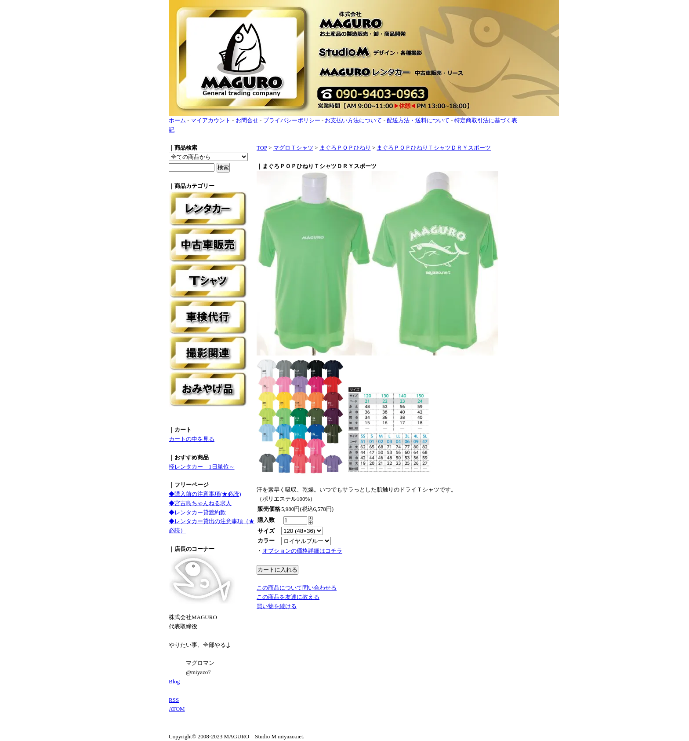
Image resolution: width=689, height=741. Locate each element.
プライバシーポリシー (291, 120)
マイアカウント (211, 120)
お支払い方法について (353, 120)
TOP (262, 147)
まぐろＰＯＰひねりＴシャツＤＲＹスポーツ (434, 147)
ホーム (177, 120)
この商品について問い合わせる (297, 587)
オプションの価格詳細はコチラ (302, 550)
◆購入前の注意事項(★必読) (205, 494)
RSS (174, 700)
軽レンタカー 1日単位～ (202, 466)
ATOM (177, 708)
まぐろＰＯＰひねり (345, 147)
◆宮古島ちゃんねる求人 (200, 503)
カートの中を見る (191, 439)
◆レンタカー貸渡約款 (197, 512)
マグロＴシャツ (293, 147)
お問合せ (247, 120)
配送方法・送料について (418, 120)
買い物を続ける (277, 606)
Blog (174, 681)
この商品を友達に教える (288, 597)
